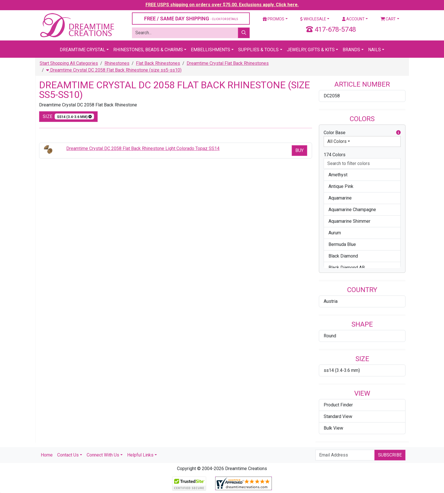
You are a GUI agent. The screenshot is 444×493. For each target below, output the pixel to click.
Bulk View (333, 428)
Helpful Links (140, 455)
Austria (331, 301)
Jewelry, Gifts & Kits (311, 49)
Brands (351, 49)
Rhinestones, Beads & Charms (148, 49)
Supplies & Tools (258, 49)
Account (353, 19)
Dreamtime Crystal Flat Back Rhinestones (228, 63)
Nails (374, 49)
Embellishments (210, 49)
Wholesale (313, 19)
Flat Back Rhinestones (158, 63)
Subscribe (390, 455)
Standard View (338, 416)
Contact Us (68, 455)
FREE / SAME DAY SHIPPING (191, 19)
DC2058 (332, 95)
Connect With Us (103, 455)
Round (330, 335)
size (68, 116)
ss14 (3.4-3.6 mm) (342, 370)
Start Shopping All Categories (69, 63)
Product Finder (338, 405)
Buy (299, 150)
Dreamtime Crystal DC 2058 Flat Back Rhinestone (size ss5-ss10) (114, 70)
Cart (388, 19)
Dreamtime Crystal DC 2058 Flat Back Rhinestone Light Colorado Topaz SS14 (142, 148)
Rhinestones (116, 63)
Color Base (362, 132)
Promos (273, 19)
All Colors (337, 141)
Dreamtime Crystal (82, 49)
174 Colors (334, 154)
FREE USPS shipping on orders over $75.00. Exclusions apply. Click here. (222, 4)
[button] (398, 132)
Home (47, 455)
